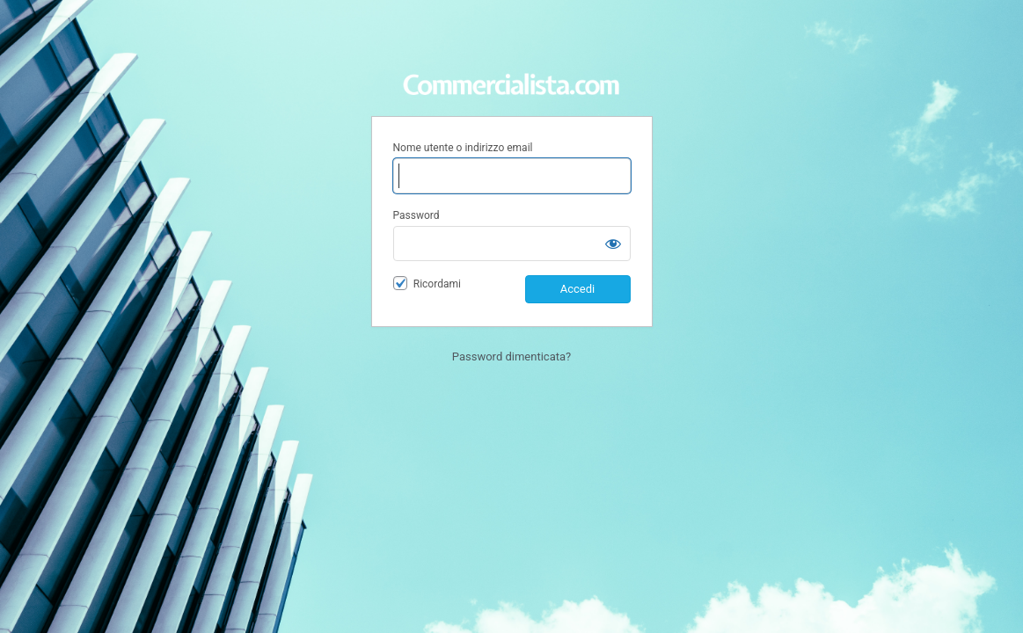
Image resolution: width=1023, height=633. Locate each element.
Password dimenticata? (511, 356)
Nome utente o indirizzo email (463, 148)
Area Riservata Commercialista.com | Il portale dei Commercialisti (512, 73)
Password (416, 215)
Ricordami (437, 284)
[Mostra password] (613, 243)
